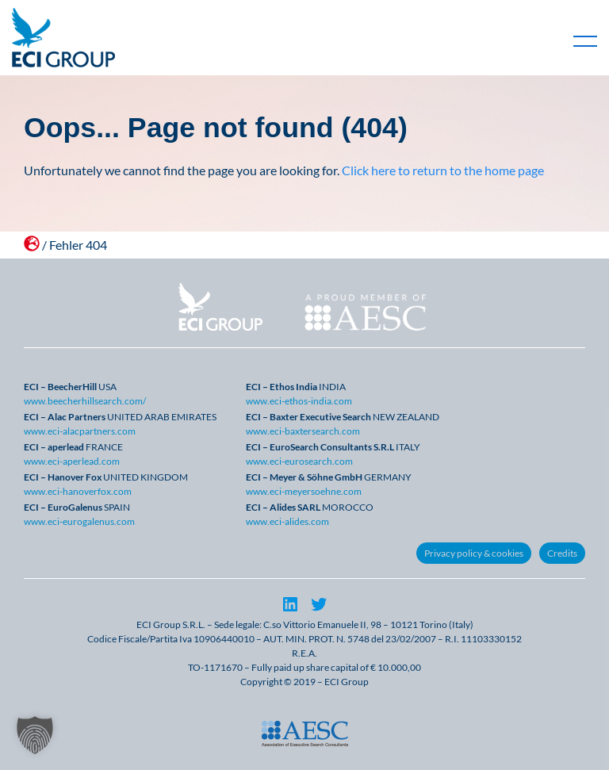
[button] (35, 735)
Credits (562, 553)
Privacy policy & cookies (473, 553)
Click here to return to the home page (443, 170)
